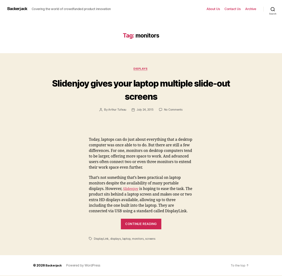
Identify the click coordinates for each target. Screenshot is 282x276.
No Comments (174, 110)
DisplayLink (101, 239)
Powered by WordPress (84, 266)
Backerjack (18, 9)
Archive (250, 9)
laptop (127, 239)
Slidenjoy (131, 189)
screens (151, 239)
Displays (141, 69)
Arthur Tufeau (117, 110)
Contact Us (232, 9)
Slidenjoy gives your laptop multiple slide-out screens (141, 89)
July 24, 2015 (145, 110)
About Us (213, 9)
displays (115, 239)
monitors (138, 239)
